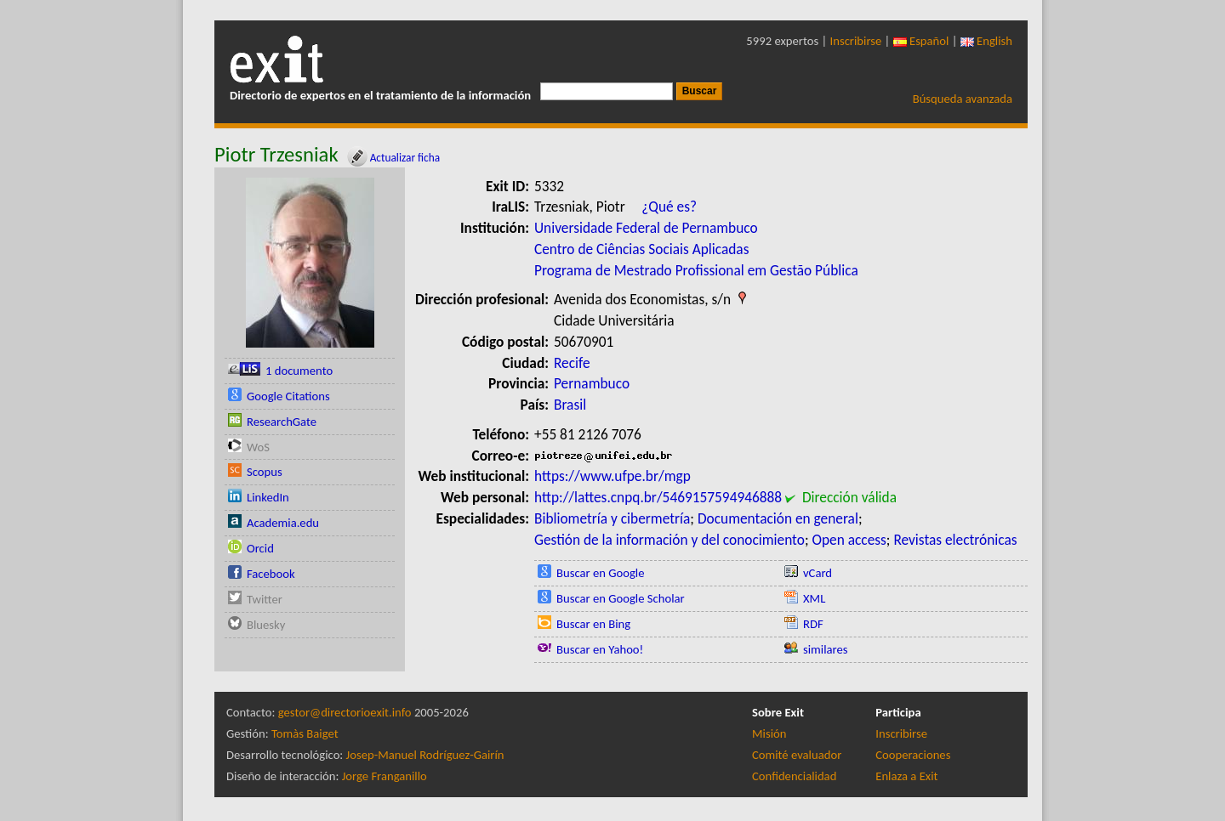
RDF (813, 623)
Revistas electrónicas (955, 539)
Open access (849, 539)
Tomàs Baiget (305, 733)
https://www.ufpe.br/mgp (612, 476)
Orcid (260, 548)
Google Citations (288, 396)
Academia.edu (283, 522)
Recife (572, 363)
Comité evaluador (796, 754)
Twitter (264, 599)
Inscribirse (856, 40)
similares (825, 649)
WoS (258, 447)
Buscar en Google (600, 572)
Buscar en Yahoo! (599, 649)
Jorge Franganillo (384, 776)
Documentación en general (778, 518)
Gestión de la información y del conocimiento (669, 539)
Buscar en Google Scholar (620, 598)
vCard (817, 572)
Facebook (271, 573)
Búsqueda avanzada (962, 98)
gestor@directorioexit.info (345, 712)
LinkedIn (268, 497)
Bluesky (266, 624)
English (986, 40)
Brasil (570, 404)
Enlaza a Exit (906, 776)
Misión (769, 733)
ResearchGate (281, 421)
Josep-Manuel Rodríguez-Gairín (425, 754)
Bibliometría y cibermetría (612, 518)
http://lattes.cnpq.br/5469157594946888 (658, 497)
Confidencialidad (794, 776)
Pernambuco (592, 383)
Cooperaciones (912, 754)
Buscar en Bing (593, 623)
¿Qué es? (669, 206)
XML (814, 598)
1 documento (299, 370)
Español (921, 40)
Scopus (264, 471)
